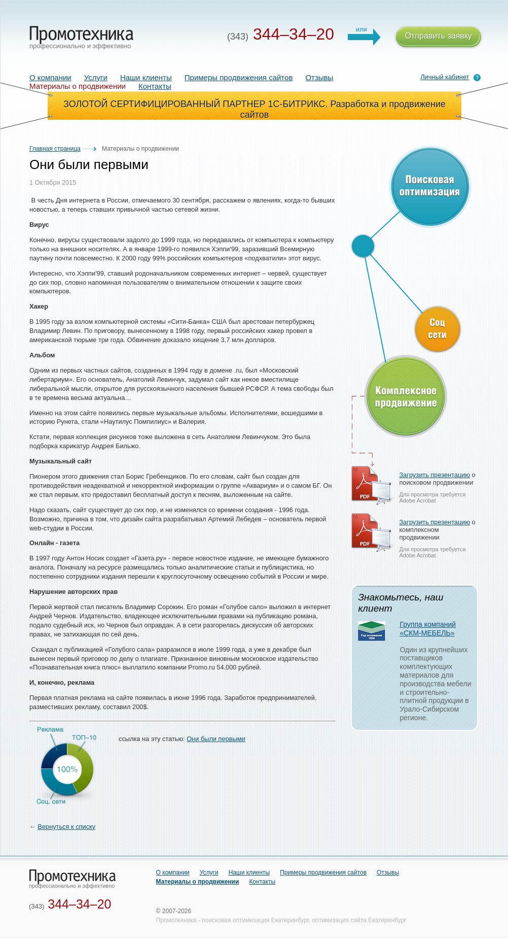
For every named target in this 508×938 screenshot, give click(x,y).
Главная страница (55, 148)
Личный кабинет (444, 77)
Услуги (95, 77)
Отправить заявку (438, 37)
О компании (50, 77)
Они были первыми (216, 739)
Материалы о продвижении (197, 881)
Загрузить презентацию (434, 475)
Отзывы (319, 77)
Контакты (154, 86)
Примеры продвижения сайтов (239, 77)
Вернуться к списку (66, 826)
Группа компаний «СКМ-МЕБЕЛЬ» (428, 628)
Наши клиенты (146, 77)
